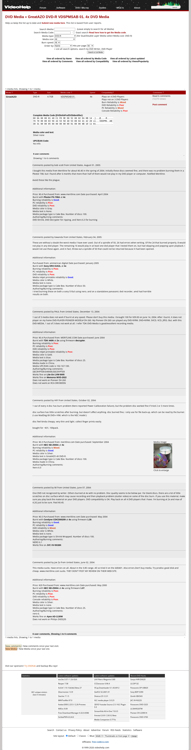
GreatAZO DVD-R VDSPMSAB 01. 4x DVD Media (68, 16)
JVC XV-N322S (136, 700)
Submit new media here (53, 23)
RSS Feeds (116, 730)
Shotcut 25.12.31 (101, 696)
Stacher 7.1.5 (63, 696)
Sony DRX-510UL (52, 265)
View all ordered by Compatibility (92, 61)
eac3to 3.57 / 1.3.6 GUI (67, 679)
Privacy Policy (75, 730)
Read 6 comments (161, 96)
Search (50, 730)
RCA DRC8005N (58, 383)
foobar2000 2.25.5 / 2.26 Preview (72, 704)
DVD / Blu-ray (82, 7)
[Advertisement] (95, 75)
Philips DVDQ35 (58, 619)
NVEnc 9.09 (63, 708)
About (137, 7)
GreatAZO (11, 96)
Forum (43, 7)
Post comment (160, 104)
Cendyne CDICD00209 (55, 519)
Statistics (127, 730)
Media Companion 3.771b (105, 719)
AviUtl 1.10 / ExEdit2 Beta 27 (70, 688)
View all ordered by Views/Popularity (131, 61)
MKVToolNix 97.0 (65, 700)
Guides (102, 7)
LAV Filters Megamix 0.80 (104, 679)
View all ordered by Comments (57, 61)
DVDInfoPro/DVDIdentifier (69, 115)
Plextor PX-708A (52, 197)
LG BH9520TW (136, 708)
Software (60, 7)
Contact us (61, 730)
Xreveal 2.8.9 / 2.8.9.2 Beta (105, 715)
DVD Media (14, 16)
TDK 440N (49, 340)
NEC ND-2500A (51, 444)
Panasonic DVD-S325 (139, 704)
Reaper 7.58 (63, 683)
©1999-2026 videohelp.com (95, 747)
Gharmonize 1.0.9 (65, 692)
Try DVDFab (30, 665)
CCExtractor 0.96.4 (102, 683)
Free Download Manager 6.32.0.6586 (73, 713)
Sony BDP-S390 (136, 692)
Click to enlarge (163, 469)
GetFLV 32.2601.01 (102, 692)
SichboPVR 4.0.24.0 (66, 717)
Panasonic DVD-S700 (139, 717)
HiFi (56, 400)
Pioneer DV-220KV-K (138, 713)
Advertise (96, 730)
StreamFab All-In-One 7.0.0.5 (106, 711)
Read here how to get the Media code (107, 32)
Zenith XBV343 (136, 696)
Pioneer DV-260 (58, 380)
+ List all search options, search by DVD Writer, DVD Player (83, 48)
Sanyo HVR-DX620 (137, 679)
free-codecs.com (100, 741)
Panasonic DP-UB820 (139, 688)
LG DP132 (134, 683)
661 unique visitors (39, 692)
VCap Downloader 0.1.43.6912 (106, 688)
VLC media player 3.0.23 (104, 700)
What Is (120, 7)
